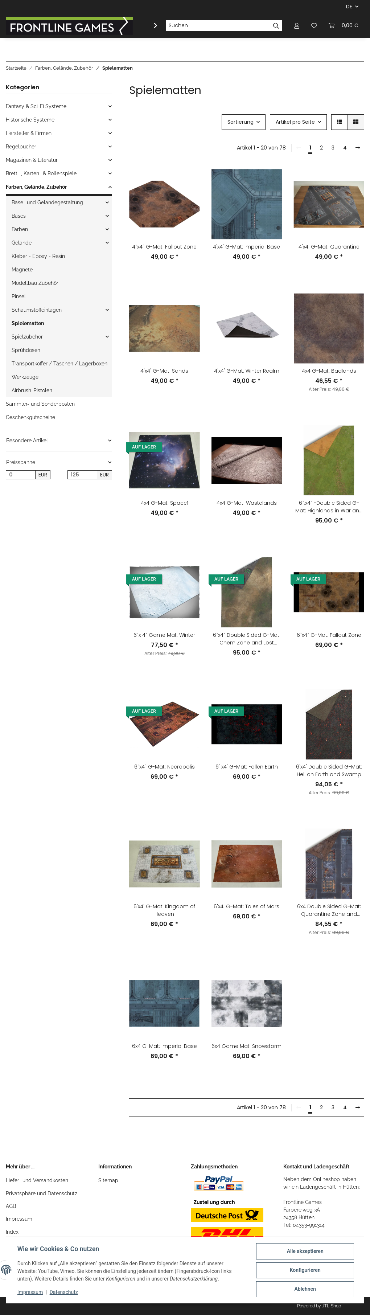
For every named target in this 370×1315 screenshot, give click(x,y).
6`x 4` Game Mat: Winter (164, 635)
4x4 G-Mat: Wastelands (247, 503)
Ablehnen (304, 1289)
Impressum (19, 1219)
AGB (11, 1206)
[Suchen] (218, 26)
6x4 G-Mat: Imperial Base (164, 1046)
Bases (19, 216)
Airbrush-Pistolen (32, 390)
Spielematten (28, 323)
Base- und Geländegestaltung (47, 202)
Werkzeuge (25, 377)
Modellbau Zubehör (35, 283)
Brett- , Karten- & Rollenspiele (41, 173)
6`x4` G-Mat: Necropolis (164, 766)
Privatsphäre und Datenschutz (41, 1193)
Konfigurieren (304, 1270)
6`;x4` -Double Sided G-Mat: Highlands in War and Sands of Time (329, 507)
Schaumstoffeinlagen (37, 310)
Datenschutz (64, 1292)
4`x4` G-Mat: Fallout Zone (164, 246)
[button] (296, 25)
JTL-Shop (331, 1305)
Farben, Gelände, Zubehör (36, 187)
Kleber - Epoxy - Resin (38, 256)
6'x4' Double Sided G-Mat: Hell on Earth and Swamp (329, 770)
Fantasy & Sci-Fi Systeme (36, 106)
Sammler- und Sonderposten (40, 404)
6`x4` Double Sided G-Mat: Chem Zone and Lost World (246, 639)
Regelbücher (21, 146)
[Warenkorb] (343, 25)
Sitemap (108, 1180)
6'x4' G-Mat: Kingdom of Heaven (164, 910)
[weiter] (357, 148)
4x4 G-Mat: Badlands (329, 370)
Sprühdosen (26, 350)
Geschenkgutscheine (30, 417)
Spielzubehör (27, 337)
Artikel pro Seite (295, 122)
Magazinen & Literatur (32, 160)
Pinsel (19, 296)
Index (12, 1232)
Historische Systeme (30, 120)
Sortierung (240, 122)
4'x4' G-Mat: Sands (164, 370)
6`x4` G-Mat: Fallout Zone (329, 635)
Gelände (22, 243)
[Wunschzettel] (314, 25)
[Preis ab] (21, 475)
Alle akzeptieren (304, 1251)
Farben (20, 229)
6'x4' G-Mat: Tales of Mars (246, 906)
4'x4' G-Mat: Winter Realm (246, 370)
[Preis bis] (82, 475)
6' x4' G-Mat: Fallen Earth (246, 766)
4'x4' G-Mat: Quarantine (329, 246)
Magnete (22, 270)
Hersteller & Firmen (29, 133)
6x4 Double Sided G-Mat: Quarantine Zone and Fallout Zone (329, 910)
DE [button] (349, 6)
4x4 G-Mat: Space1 (164, 503)
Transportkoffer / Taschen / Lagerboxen (59, 363)
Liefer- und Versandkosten (37, 1180)
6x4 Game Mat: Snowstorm (246, 1046)
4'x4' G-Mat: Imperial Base (246, 246)
